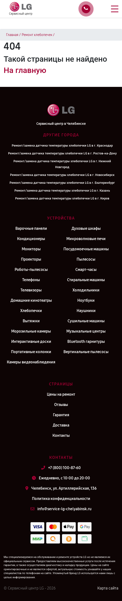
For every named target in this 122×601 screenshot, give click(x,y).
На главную (25, 70)
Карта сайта (107, 588)
